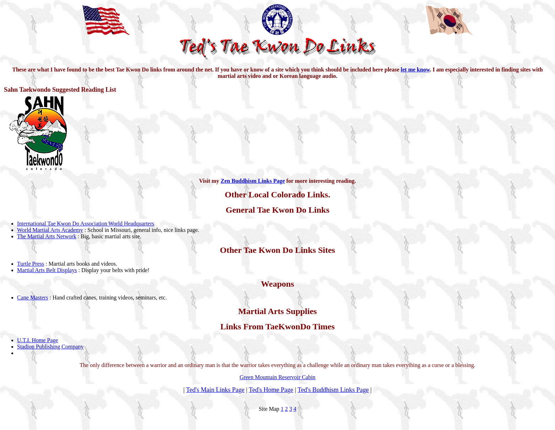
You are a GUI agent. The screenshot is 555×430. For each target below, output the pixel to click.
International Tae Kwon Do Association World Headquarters (85, 224)
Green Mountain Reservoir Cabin (278, 377)
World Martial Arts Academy (50, 230)
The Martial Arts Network (46, 236)
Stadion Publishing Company (50, 347)
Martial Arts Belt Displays (47, 270)
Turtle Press (30, 264)
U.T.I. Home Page (37, 340)
